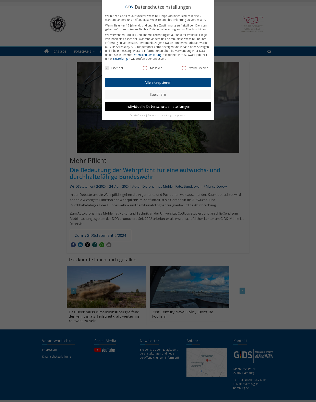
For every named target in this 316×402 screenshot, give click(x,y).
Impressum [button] (180, 115)
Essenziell (114, 68)
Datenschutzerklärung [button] (160, 115)
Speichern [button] (158, 94)
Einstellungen (121, 59)
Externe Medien (195, 68)
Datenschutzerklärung (147, 55)
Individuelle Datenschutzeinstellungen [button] (158, 106)
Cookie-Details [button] (138, 115)
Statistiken (152, 68)
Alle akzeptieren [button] (158, 82)
